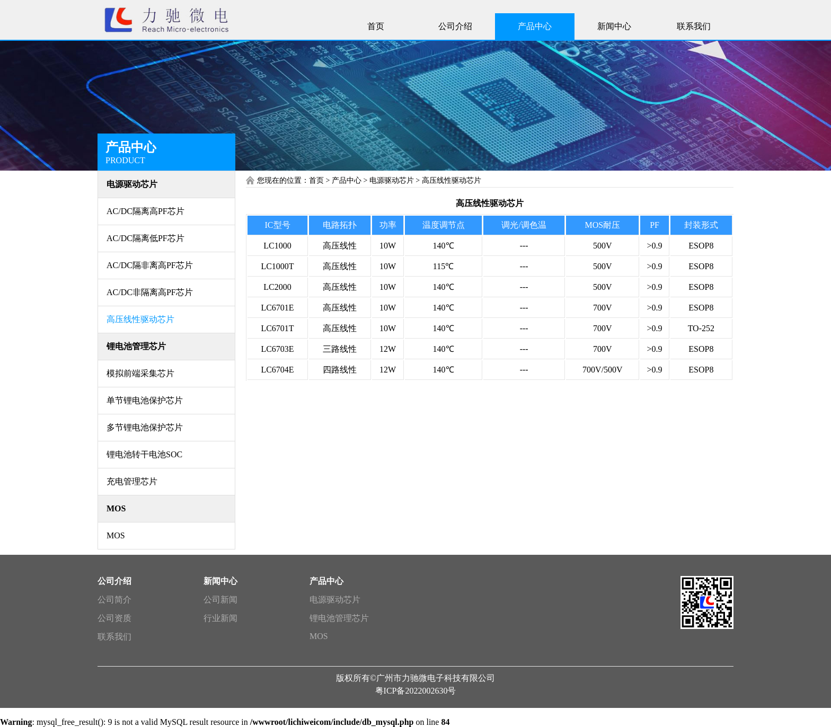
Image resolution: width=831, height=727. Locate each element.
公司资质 (114, 618)
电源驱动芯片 (335, 599)
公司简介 (114, 599)
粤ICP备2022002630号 (415, 690)
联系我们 (114, 636)
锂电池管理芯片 (339, 618)
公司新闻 (220, 599)
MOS (319, 636)
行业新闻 (220, 618)
